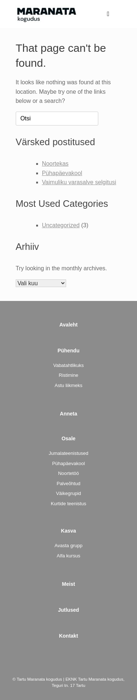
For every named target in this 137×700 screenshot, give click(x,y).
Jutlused (68, 610)
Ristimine (68, 375)
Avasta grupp (68, 545)
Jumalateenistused (68, 453)
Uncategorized (61, 225)
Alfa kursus (68, 555)
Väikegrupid (68, 493)
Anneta (68, 414)
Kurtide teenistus (68, 503)
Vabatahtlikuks (68, 365)
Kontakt (68, 636)
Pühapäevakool (62, 173)
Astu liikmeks (69, 385)
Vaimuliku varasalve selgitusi (79, 182)
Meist (68, 584)
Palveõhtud (68, 483)
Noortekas (55, 164)
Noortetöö (68, 473)
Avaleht (68, 325)
